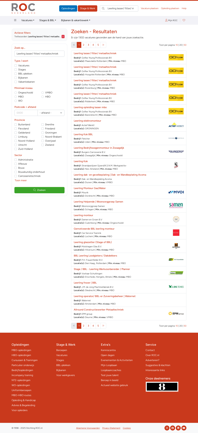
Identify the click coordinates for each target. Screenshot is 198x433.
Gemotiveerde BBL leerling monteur (94, 228)
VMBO (48, 92)
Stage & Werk (87, 8)
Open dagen (108, 355)
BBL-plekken (25, 73)
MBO (21, 96)
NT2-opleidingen (21, 380)
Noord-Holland (26, 140)
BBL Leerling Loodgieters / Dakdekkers (95, 255)
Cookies (127, 428)
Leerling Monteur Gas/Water (90, 188)
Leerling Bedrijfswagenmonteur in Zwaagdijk (99, 147)
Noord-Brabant (53, 136)
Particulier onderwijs (23, 365)
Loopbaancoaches (111, 370)
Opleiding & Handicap (24, 400)
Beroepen (61, 350)
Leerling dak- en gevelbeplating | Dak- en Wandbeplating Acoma (110, 174)
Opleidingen (68, 8)
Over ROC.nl (152, 355)
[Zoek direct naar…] (119, 8)
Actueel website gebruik (114, 385)
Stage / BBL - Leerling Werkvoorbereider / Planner (102, 269)
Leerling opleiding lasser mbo (90, 107)
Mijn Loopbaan (109, 365)
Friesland (50, 128)
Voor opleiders (19, 410)
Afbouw (22, 163)
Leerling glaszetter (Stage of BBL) (93, 242)
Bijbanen (23, 77)
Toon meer (21, 180)
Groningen (51, 132)
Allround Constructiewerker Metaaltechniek (99, 309)
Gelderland (24, 132)
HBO (47, 96)
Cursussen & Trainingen (25, 360)
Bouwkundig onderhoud (31, 171)
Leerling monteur (83, 215)
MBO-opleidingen (21, 350)
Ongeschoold (25, 92)
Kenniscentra (108, 350)
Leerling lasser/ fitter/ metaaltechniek (95, 53)
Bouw (21, 167)
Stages (22, 69)
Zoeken (39, 190)
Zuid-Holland (25, 148)
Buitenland (24, 124)
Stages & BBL (46, 20)
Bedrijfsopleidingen (22, 370)
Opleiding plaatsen (170, 8)
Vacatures (26, 20)
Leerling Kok (81, 161)
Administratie (25, 159)
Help (184, 8)
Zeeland (49, 144)
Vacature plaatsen (150, 8)
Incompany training (22, 375)
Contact (150, 350)
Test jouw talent (110, 375)
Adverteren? (152, 360)
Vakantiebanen (26, 81)
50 (185, 45)
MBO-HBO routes (21, 395)
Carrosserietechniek (29, 175)
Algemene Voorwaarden (88, 428)
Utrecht (22, 144)
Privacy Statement (111, 428)
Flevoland (23, 128)
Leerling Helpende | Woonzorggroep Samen (98, 201)
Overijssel (50, 140)
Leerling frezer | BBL (85, 282)
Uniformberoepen (21, 390)
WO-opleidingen (21, 385)
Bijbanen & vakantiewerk (74, 20)
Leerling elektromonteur (87, 120)
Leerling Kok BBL (83, 134)
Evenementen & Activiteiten (117, 360)
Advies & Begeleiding (23, 405)
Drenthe (49, 124)
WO (20, 100)
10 (177, 45)
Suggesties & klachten (158, 365)
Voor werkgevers (65, 375)
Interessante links (155, 370)
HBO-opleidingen (21, 355)
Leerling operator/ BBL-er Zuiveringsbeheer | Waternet (104, 296)
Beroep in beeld (109, 380)
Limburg (22, 136)
